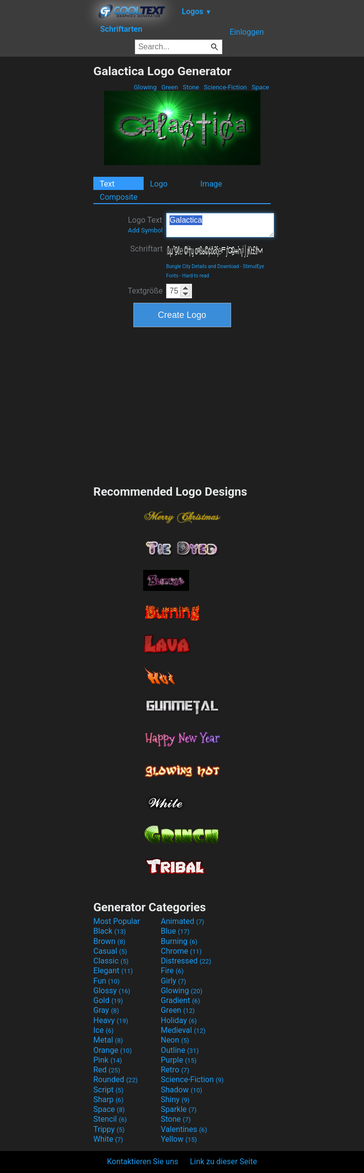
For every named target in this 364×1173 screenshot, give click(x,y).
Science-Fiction (225, 87)
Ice (103, 1030)
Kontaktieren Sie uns (142, 1161)
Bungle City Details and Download (202, 266)
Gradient (180, 1000)
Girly (173, 980)
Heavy (110, 1020)
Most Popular (116, 921)
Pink (107, 1060)
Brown (109, 941)
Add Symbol (145, 230)
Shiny (175, 1099)
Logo (159, 184)
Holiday (179, 1020)
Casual (110, 951)
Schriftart (146, 248)
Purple (178, 1060)
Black (109, 931)
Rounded (115, 1079)
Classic (110, 960)
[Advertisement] (46, 210)
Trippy (109, 1129)
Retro (175, 1069)
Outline (180, 1050)
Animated (182, 921)
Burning (179, 941)
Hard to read (195, 275)
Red (106, 1069)
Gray (106, 1010)
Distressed (186, 960)
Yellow (179, 1139)
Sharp (108, 1099)
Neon (175, 1040)
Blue (175, 931)
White (108, 1139)
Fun (106, 980)
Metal (108, 1040)
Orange (112, 1050)
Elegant (113, 970)
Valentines (184, 1129)
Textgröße (145, 290)
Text (107, 184)
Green (170, 87)
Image (211, 184)
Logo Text (145, 224)
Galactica (220, 225)
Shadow (181, 1089)
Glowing (145, 87)
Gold (108, 1000)
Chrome (181, 951)
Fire (172, 970)
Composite (119, 197)
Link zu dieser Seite (223, 1161)
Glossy (111, 990)
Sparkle (178, 1109)
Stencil (110, 1119)
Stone (191, 87)
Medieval (183, 1030)
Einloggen (247, 32)
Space (260, 87)
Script (108, 1089)
